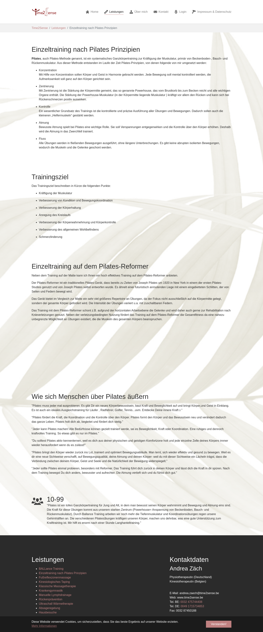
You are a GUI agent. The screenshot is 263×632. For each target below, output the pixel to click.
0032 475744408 (191, 554)
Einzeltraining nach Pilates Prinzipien (62, 525)
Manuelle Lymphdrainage (55, 547)
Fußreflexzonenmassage (55, 529)
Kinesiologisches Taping (54, 533)
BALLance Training (51, 520)
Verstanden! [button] (218, 624)
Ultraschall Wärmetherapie (56, 555)
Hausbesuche (48, 564)
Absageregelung (49, 560)
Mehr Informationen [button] (44, 625)
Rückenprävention (50, 551)
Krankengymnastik (51, 542)
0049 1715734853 (192, 558)
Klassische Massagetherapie (57, 538)
